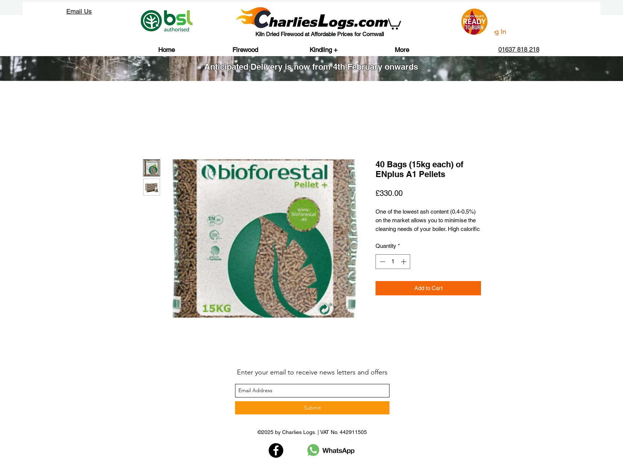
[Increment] (404, 262)
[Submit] (312, 407)
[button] (393, 23)
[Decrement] (382, 262)
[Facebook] (276, 450)
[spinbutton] (393, 262)
